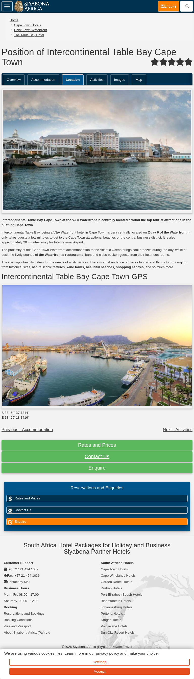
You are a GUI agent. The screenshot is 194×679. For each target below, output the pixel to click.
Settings (100, 662)
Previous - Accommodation (27, 429)
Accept (99, 671)
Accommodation (43, 80)
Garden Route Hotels (116, 582)
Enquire (97, 468)
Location (73, 80)
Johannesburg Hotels (116, 607)
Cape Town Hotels (27, 25)
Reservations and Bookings (24, 613)
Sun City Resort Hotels (118, 632)
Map (139, 80)
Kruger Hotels (111, 620)
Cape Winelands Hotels (118, 575)
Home (14, 20)
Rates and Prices (97, 445)
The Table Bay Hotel (29, 35)
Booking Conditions (18, 620)
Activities (96, 80)
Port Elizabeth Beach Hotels (121, 594)
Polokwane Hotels (114, 626)
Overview (14, 80)
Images (119, 80)
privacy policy (107, 653)
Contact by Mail (18, 582)
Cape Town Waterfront (30, 30)
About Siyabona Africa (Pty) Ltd (27, 632)
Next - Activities (177, 429)
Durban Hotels (111, 588)
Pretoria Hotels (112, 613)
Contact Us (97, 456)
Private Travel (122, 647)
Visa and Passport (17, 626)
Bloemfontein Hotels (116, 601)
